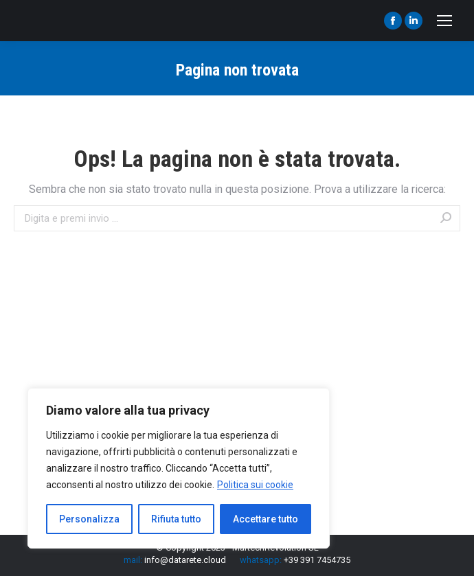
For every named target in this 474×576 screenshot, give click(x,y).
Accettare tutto (265, 519)
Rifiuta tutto (176, 519)
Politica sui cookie (255, 484)
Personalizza (89, 519)
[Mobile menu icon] (444, 20)
